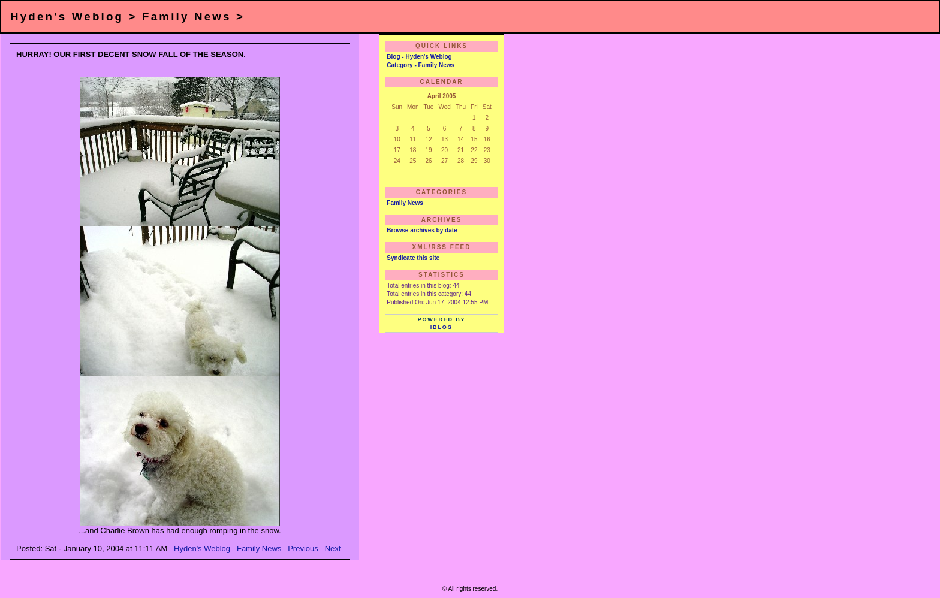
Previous (304, 548)
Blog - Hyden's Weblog (419, 56)
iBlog (441, 327)
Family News (260, 548)
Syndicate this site (413, 258)
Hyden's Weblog (203, 548)
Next (333, 548)
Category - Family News (420, 65)
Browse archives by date (422, 230)
